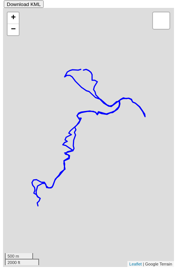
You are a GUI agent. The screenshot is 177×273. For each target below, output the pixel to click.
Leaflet (135, 264)
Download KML (24, 4)
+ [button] (13, 18)
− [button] (13, 29)
